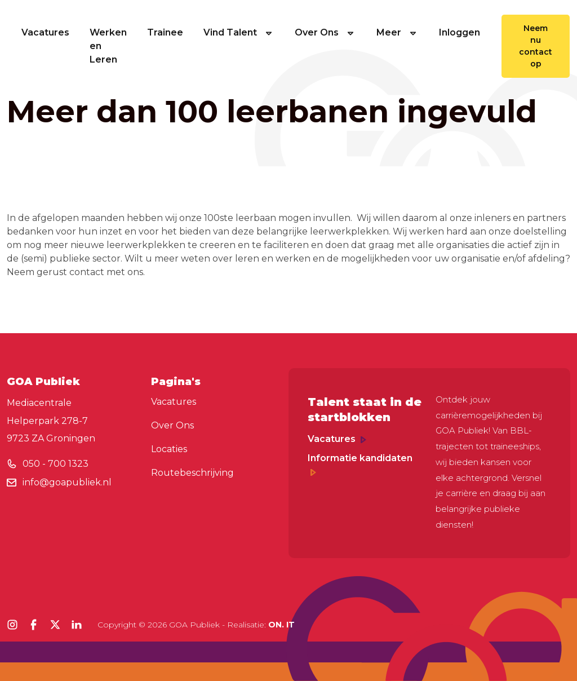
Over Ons (325, 32)
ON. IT (281, 625)
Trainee (165, 32)
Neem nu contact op (535, 46)
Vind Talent (238, 32)
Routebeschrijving (192, 472)
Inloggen (459, 32)
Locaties (169, 449)
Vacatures (45, 32)
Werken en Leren (108, 46)
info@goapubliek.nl (67, 482)
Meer (397, 32)
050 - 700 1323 (55, 463)
